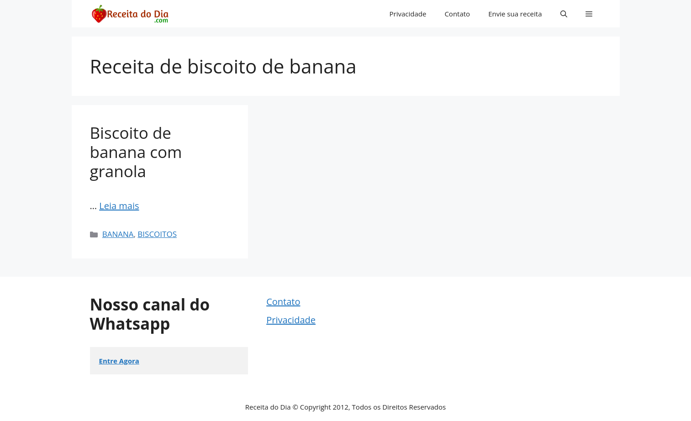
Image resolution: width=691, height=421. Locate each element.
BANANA (118, 234)
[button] (563, 13)
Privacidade (408, 13)
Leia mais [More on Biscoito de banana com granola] (119, 206)
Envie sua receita (515, 13)
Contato (457, 13)
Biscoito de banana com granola (136, 152)
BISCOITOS (157, 234)
